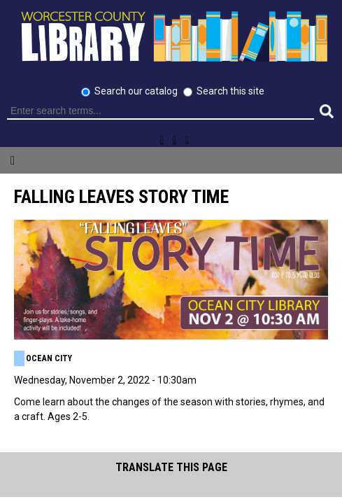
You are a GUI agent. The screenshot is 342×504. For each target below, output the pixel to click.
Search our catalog (137, 91)
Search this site (230, 91)
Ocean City (49, 358)
